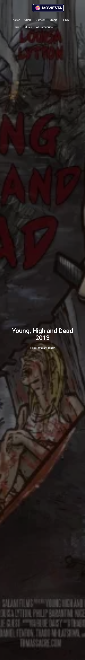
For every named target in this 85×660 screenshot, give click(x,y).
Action (16, 19)
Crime (27, 19)
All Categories (44, 27)
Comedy (40, 19)
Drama (53, 19)
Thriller (51, 348)
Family (65, 19)
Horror (17, 27)
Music (28, 27)
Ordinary (42, 348)
